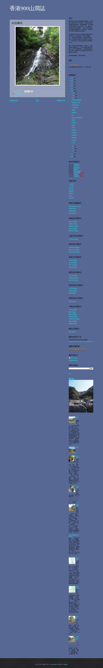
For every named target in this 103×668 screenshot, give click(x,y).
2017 (72, 85)
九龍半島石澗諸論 (76, 100)
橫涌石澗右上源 (76, 102)
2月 (73, 148)
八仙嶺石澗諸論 (73, 288)
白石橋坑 (74, 140)
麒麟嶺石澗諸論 (73, 323)
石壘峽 (73, 110)
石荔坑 (73, 127)
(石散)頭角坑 (77, 173)
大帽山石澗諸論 (73, 260)
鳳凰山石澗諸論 (73, 321)
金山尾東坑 (77, 164)
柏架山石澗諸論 (73, 221)
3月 (73, 146)
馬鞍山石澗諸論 (73, 267)
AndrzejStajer (53, 664)
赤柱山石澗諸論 (73, 228)
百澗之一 (71, 195)
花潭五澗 (71, 198)
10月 (73, 98)
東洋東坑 (74, 130)
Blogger (65, 664)
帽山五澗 (71, 189)
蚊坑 (77, 447)
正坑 (73, 115)
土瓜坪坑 (76, 174)
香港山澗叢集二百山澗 (75, 206)
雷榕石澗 (74, 122)
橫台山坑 (77, 587)
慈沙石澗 (77, 457)
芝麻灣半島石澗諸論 (74, 319)
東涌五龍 (71, 191)
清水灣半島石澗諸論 (74, 247)
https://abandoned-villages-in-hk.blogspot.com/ (81, 341)
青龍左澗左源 (75, 105)
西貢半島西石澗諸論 (74, 252)
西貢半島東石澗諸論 (77, 117)
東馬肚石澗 (77, 638)
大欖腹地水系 (19, 94)
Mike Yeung (74, 358)
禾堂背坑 (77, 487)
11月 (73, 95)
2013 (72, 156)
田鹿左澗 (74, 137)
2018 (72, 83)
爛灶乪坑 (71, 379)
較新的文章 (14, 100)
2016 (72, 88)
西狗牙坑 (77, 505)
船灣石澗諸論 (72, 293)
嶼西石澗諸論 (72, 312)
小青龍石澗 (75, 107)
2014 (72, 154)
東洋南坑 (74, 132)
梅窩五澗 (71, 193)
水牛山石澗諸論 (73, 262)
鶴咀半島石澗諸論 (73, 230)
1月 (73, 151)
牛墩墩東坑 (77, 176)
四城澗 (75, 169)
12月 (73, 93)
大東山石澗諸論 (73, 309)
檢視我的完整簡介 (73, 360)
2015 (72, 91)
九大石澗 (71, 186)
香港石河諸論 (72, 211)
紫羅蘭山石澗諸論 (73, 226)
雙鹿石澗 (74, 112)
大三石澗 (76, 166)
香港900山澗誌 (27, 8)
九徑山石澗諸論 (73, 275)
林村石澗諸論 (72, 301)
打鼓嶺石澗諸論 (73, 291)
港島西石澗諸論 (73, 224)
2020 (72, 78)
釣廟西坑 (77, 558)
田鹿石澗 (74, 135)
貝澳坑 (73, 125)
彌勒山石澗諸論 (73, 314)
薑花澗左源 (77, 168)
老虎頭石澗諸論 (73, 316)
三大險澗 (71, 184)
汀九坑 (73, 142)
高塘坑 (73, 120)
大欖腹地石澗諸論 (73, 278)
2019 (72, 80)
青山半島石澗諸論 (73, 280)
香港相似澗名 (72, 208)
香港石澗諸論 (72, 213)
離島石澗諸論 (72, 332)
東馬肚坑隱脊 (77, 171)
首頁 (37, 100)
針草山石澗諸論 (73, 265)
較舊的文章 (61, 100)
